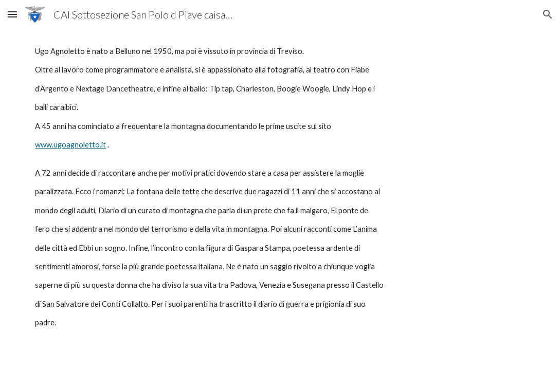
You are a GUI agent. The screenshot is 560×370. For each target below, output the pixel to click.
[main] (280, 187)
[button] (12, 14)
